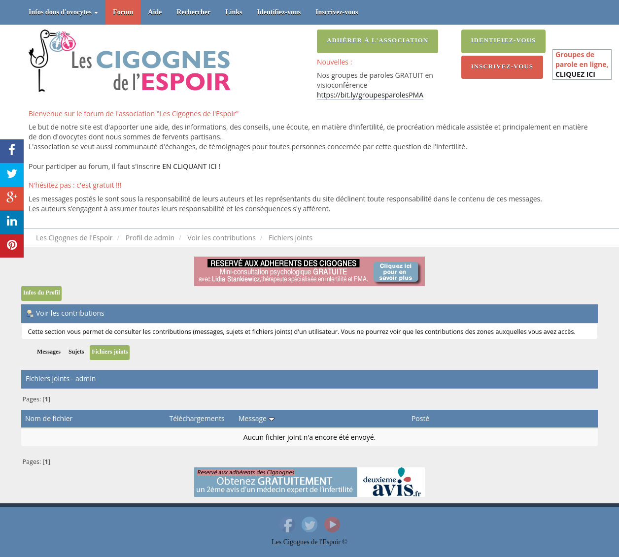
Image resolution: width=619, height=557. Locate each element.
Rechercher (193, 12)
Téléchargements (197, 418)
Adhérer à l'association (377, 40)
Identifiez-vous (279, 12)
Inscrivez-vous (336, 12)
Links (233, 12)
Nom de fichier (48, 418)
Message (257, 418)
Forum (123, 12)
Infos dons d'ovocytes (63, 12)
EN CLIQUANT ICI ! (191, 166)
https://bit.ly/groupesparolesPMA (370, 94)
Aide (155, 12)
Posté (420, 418)
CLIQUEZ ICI (575, 74)
